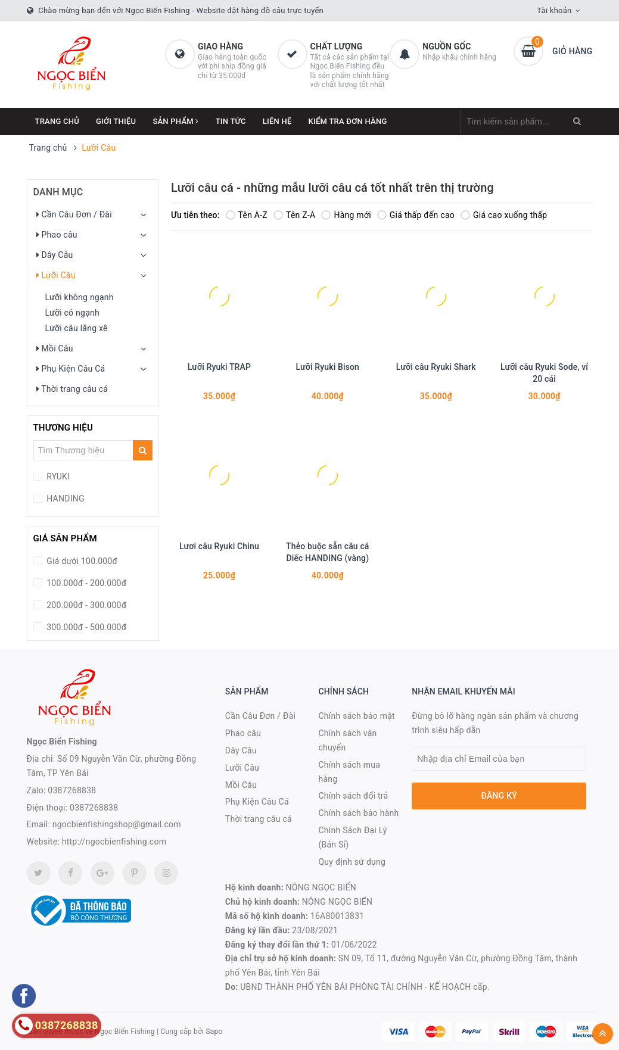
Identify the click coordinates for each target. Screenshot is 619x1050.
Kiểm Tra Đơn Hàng (348, 121)
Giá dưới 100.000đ (81, 561)
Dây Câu (54, 255)
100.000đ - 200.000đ (86, 583)
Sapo (214, 1031)
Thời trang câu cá (72, 389)
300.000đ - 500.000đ (86, 627)
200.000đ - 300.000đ (86, 605)
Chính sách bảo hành (358, 813)
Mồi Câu (54, 348)
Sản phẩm (175, 121)
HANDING (65, 498)
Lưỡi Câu (56, 275)
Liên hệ (277, 121)
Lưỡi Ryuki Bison (327, 367)
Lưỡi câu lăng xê (76, 328)
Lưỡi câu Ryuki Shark (436, 367)
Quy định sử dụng (351, 862)
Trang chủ (57, 121)
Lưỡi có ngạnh (72, 312)
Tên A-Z (246, 215)
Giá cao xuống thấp (504, 215)
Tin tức (231, 121)
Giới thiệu (116, 121)
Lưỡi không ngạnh (79, 297)
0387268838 (72, 790)
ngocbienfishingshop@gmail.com (116, 824)
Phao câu (56, 235)
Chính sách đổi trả (353, 795)
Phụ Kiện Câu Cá (70, 369)
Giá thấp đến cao (416, 215)
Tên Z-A (294, 215)
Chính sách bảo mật (356, 716)
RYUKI (57, 476)
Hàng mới (346, 215)
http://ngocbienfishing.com (114, 841)
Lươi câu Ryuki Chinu (219, 546)
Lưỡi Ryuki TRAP (219, 367)
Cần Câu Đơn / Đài (74, 214)
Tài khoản (554, 10)
